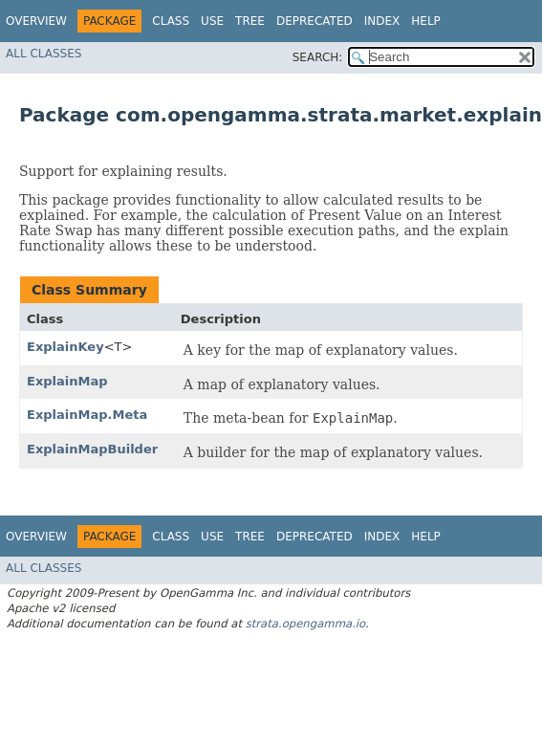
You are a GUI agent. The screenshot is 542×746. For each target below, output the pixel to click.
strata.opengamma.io (305, 623)
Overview (36, 21)
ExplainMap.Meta (87, 414)
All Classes (43, 53)
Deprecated (314, 21)
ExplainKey (65, 347)
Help (426, 21)
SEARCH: (318, 57)
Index (382, 21)
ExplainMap (67, 381)
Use (212, 21)
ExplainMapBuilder (92, 449)
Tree (250, 21)
